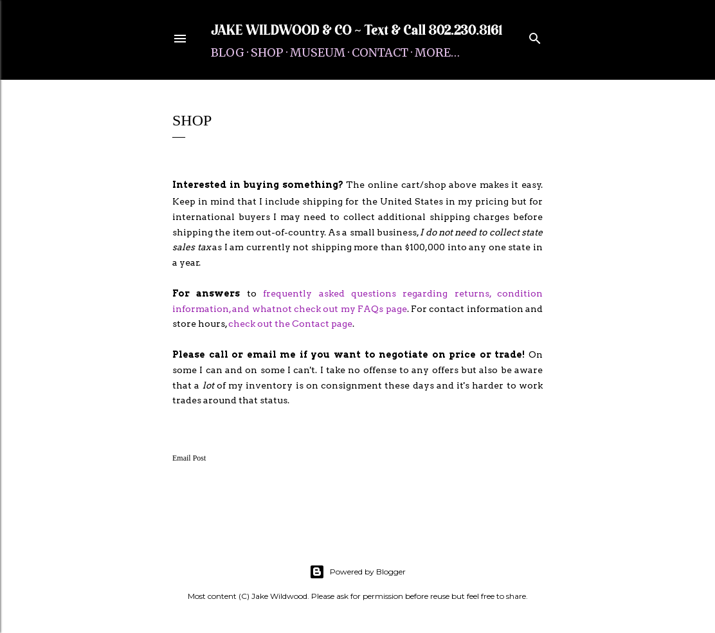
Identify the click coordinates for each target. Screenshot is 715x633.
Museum (317, 52)
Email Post (189, 458)
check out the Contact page (290, 323)
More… (437, 52)
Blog (227, 52)
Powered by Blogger (357, 572)
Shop (267, 52)
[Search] (535, 35)
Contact (380, 52)
